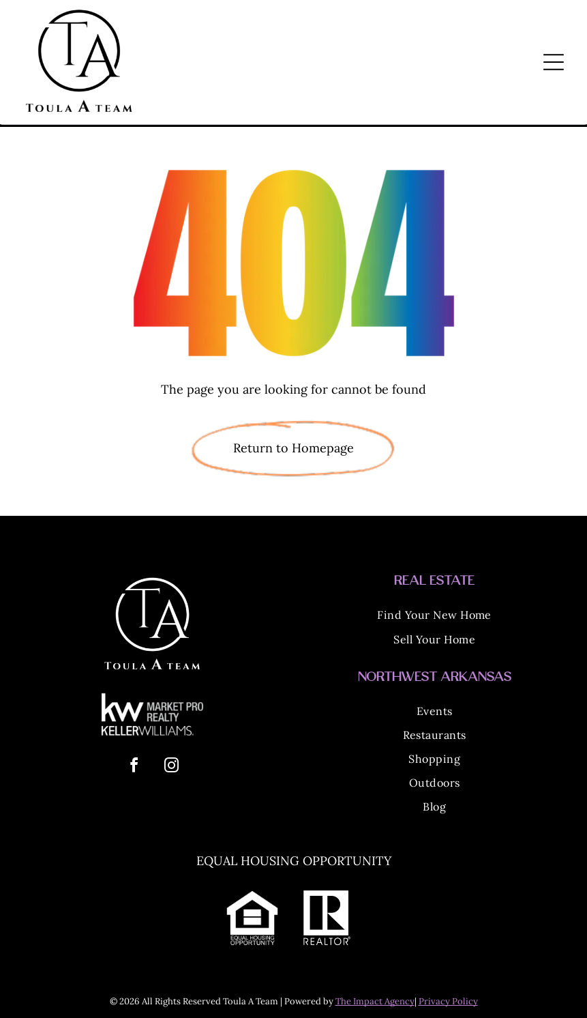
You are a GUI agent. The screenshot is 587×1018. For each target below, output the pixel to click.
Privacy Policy (448, 1001)
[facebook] (134, 767)
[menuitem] (435, 617)
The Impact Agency (375, 1001)
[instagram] (171, 767)
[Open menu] (553, 62)
